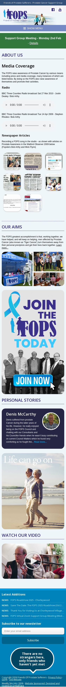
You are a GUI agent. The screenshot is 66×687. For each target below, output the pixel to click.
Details (34, 43)
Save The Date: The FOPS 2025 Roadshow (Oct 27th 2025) (33, 605)
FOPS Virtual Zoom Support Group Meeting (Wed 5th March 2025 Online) (33, 615)
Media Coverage (18, 66)
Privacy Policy (55, 677)
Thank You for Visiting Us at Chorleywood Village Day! (33, 610)
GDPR (4, 679)
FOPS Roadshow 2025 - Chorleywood (26, 600)
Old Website (15, 679)
